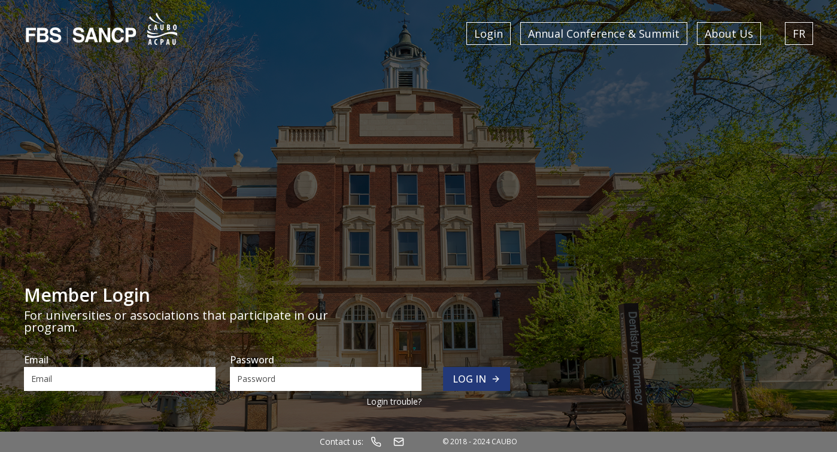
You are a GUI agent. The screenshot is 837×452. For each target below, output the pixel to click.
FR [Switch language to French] (799, 33)
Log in (477, 379)
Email (36, 359)
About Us (729, 33)
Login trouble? (393, 401)
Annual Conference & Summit (604, 33)
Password (252, 359)
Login (488, 33)
